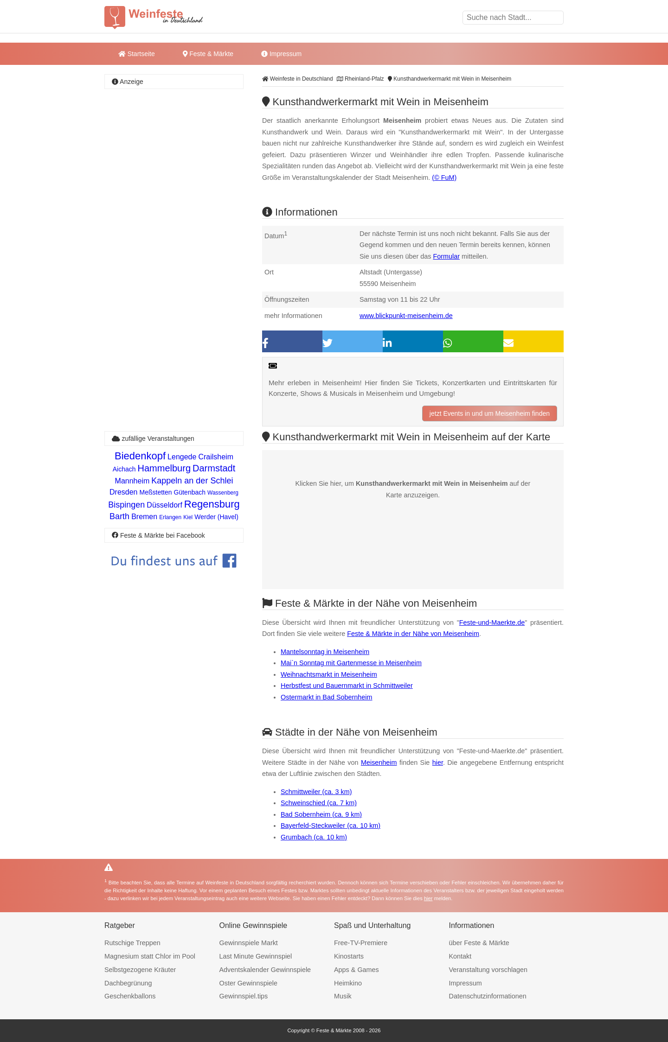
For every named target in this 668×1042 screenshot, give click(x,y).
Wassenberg (222, 492)
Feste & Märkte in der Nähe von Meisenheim (413, 633)
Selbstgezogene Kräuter (140, 969)
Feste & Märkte (208, 53)
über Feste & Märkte (479, 943)
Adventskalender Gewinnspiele (265, 969)
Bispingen (126, 504)
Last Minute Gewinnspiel (255, 956)
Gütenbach (190, 492)
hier (437, 762)
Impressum (281, 53)
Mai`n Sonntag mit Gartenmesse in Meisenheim (351, 663)
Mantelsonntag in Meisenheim (325, 651)
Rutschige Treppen (132, 943)
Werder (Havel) (216, 517)
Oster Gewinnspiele (248, 983)
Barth (119, 516)
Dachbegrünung (128, 983)
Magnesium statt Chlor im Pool (149, 956)
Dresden (123, 492)
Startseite (136, 53)
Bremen (144, 517)
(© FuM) (444, 177)
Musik (343, 996)
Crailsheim (215, 457)
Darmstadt (214, 468)
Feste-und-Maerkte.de (492, 622)
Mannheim (132, 481)
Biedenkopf (140, 456)
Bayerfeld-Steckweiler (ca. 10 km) (330, 825)
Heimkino (348, 983)
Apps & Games (356, 969)
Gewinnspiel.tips (243, 996)
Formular (446, 256)
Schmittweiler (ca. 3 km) (316, 791)
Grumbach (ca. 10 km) (314, 837)
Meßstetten (156, 492)
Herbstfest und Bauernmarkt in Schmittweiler (347, 685)
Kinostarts (349, 956)
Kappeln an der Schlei (192, 480)
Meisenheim (379, 762)
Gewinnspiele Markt (248, 943)
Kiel (188, 517)
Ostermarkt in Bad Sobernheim (327, 697)
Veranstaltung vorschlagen (488, 969)
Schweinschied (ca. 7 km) (319, 803)
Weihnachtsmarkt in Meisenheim (329, 674)
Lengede (181, 457)
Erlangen (170, 517)
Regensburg (212, 504)
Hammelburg (164, 468)
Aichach (124, 469)
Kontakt (460, 956)
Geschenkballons (129, 996)
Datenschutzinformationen (488, 996)
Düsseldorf (164, 505)
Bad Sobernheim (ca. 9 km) (321, 814)
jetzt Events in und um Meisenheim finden (490, 413)
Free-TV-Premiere (360, 943)
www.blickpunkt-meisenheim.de (406, 315)
